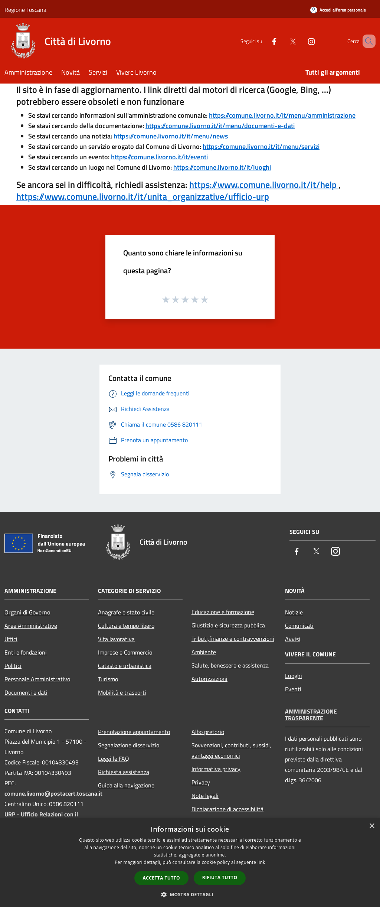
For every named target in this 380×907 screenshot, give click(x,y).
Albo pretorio (207, 731)
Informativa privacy (215, 768)
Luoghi (293, 675)
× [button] (371, 826)
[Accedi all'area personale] (338, 10)
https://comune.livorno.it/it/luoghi (222, 167)
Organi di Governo (27, 612)
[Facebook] (263, 41)
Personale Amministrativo (37, 679)
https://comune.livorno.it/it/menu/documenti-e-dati (220, 126)
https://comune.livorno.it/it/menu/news (171, 136)
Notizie (294, 612)
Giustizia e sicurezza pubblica (228, 625)
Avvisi (292, 638)
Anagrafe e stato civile (126, 612)
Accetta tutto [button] (161, 878)
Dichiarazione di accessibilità (227, 809)
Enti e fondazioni (25, 652)
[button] (190, 894)
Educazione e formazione (222, 611)
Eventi (293, 689)
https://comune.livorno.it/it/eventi (159, 157)
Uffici (10, 638)
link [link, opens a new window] (261, 862)
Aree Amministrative (30, 625)
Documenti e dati (26, 692)
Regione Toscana (25, 9)
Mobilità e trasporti (122, 692)
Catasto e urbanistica (124, 665)
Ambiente (203, 651)
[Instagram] (300, 41)
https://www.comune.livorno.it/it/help (263, 184)
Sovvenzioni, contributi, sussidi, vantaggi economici (231, 750)
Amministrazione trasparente (311, 714)
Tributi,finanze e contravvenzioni (232, 638)
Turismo (108, 679)
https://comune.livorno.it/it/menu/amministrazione (282, 115)
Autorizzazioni (209, 678)
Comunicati (299, 625)
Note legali (205, 795)
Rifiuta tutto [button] (220, 877)
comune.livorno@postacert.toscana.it (53, 793)
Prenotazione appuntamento (134, 731)
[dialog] (190, 862)
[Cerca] (367, 41)
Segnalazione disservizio (128, 745)
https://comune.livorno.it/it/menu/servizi (261, 146)
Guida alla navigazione (126, 785)
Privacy (200, 782)
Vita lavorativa (116, 638)
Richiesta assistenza (123, 771)
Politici (13, 665)
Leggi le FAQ (113, 758)
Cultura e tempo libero (126, 625)
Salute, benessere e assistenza (230, 665)
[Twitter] (282, 41)
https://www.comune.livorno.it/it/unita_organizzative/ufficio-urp (142, 196)
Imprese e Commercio (125, 652)
